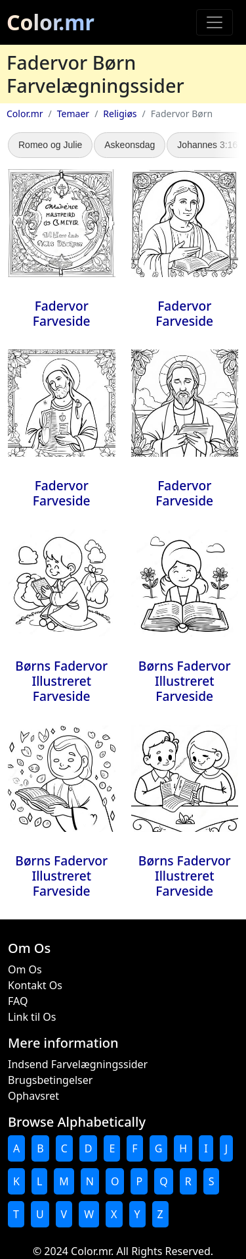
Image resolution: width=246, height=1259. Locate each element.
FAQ (18, 1001)
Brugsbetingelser (50, 1080)
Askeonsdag (129, 145)
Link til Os (32, 1017)
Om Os (25, 969)
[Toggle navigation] (214, 22)
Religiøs (119, 113)
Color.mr (50, 22)
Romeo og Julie (50, 145)
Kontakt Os (35, 985)
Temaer (73, 113)
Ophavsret (33, 1096)
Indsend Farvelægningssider (78, 1064)
